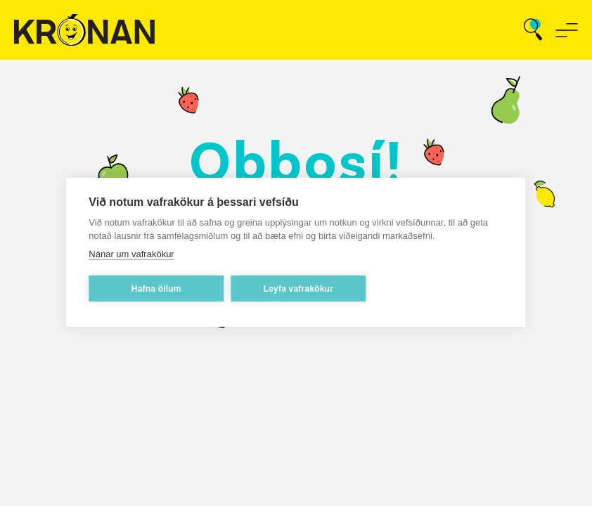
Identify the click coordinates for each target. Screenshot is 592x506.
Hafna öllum (156, 290)
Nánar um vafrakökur (131, 255)
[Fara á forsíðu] (84, 29)
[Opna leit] (533, 30)
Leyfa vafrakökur (298, 290)
